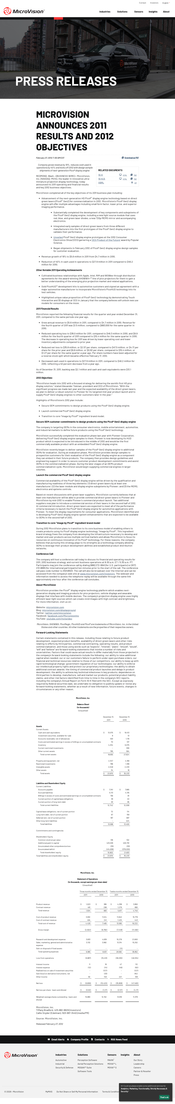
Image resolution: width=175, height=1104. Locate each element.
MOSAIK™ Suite (85, 1073)
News (58, 21)
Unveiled (58, 243)
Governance (137, 21)
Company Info (72, 21)
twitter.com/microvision (58, 618)
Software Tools (85, 1077)
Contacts (99, 1045)
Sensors (138, 11)
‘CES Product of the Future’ (106, 245)
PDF (133, 181)
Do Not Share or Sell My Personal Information (77, 1097)
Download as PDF (130, 163)
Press (136, 1081)
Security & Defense (64, 1073)
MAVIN (111, 1066)
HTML (123, 181)
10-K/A (101, 184)
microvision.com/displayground (59, 616)
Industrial (59, 1069)
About (166, 11)
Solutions (122, 11)
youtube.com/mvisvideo (59, 624)
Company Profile (79, 1045)
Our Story (138, 1066)
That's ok (164, 1097)
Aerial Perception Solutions (90, 1069)
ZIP (134, 188)
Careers (137, 1073)
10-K (100, 180)
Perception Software (87, 1066)
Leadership (139, 1069)
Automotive (61, 1066)
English (166, 3)
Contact (142, 3)
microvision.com (55, 613)
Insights (153, 11)
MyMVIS (48, 1097)
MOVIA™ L (112, 1069)
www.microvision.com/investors (97, 579)
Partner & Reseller (142, 1077)
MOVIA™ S (112, 1073)
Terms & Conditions (111, 1097)
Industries (104, 11)
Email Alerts (57, 1045)
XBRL (101, 188)
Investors (154, 3)
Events (48, 21)
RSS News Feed (118, 1045)
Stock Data (106, 21)
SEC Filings (122, 21)
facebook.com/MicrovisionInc (63, 621)
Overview (37, 21)
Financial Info (90, 21)
